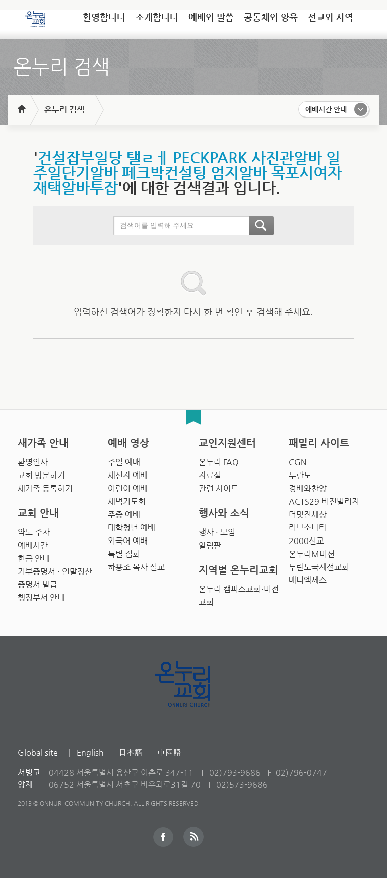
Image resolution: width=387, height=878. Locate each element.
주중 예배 (124, 514)
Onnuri (194, 694)
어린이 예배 (128, 488)
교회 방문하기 (41, 475)
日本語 (130, 752)
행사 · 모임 (217, 532)
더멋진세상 (308, 514)
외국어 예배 (128, 541)
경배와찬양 (308, 488)
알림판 (210, 545)
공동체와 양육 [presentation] (271, 17)
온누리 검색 (64, 109)
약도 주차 (34, 532)
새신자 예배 (128, 475)
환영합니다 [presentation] (104, 17)
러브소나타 (308, 527)
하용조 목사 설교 (136, 567)
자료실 (210, 475)
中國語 (169, 752)
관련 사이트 (218, 488)
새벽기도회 (127, 501)
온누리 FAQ (219, 462)
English (90, 752)
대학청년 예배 (131, 527)
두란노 (300, 475)
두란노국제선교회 (319, 567)
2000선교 (306, 541)
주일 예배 (124, 462)
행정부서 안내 (41, 597)
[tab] (104, 21)
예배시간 (33, 545)
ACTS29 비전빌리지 (324, 501)
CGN (298, 462)
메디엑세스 (308, 580)
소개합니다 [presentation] (157, 17)
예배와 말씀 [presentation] (211, 17)
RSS (193, 837)
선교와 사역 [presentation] (330, 17)
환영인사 (33, 462)
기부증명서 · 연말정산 (55, 571)
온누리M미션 (312, 554)
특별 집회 (124, 554)
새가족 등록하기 (45, 488)
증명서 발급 (37, 584)
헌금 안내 (34, 558)
